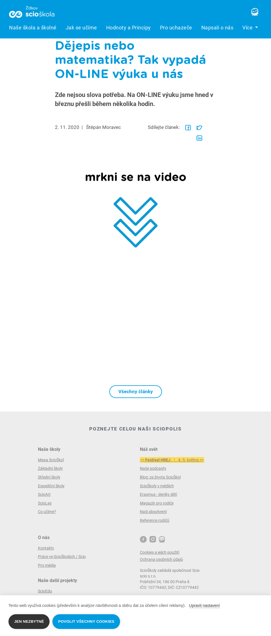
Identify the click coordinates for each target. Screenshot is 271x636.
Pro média (47, 565)
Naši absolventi (153, 511)
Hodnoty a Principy (128, 28)
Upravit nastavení (204, 605)
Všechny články (135, 391)
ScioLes (45, 503)
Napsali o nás (217, 28)
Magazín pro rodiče (157, 503)
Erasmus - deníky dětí (158, 494)
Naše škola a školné (33, 28)
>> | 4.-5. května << (172, 460)
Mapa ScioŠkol (51, 460)
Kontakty (46, 548)
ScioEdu (45, 591)
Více (248, 28)
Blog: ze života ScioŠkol (160, 477)
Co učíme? (47, 511)
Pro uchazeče (176, 28)
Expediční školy (51, 486)
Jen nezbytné (29, 621)
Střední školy (49, 477)
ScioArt (44, 494)
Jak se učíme (81, 28)
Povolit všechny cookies (86, 621)
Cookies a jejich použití (159, 552)
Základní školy (50, 468)
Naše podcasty (153, 468)
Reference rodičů (154, 520)
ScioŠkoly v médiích (157, 486)
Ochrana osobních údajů (161, 559)
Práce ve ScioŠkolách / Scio (62, 556)
